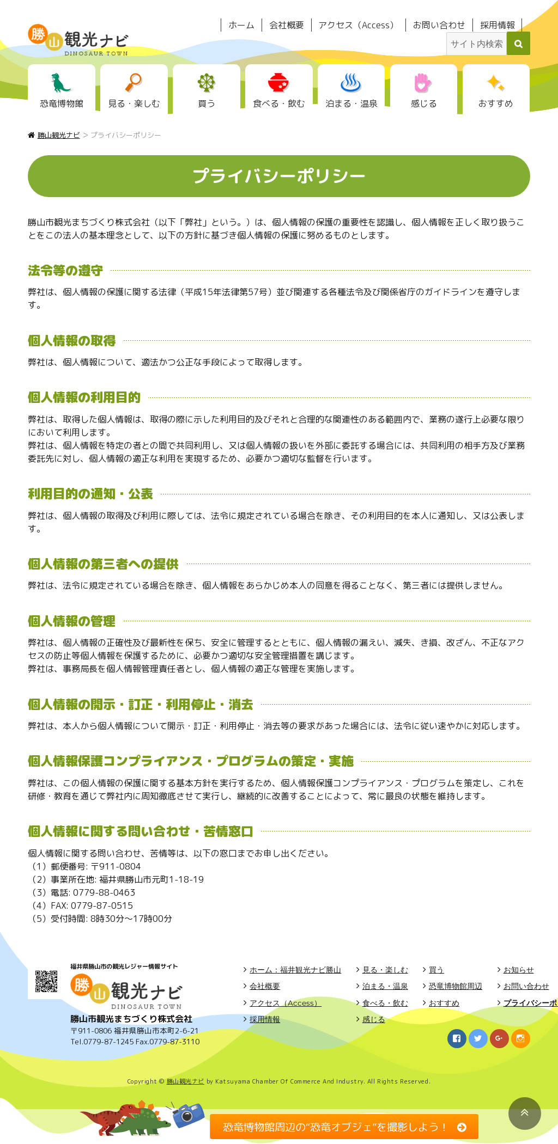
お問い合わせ (439, 25)
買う (206, 103)
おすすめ (495, 103)
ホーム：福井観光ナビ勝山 (295, 969)
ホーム (241, 25)
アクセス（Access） (358, 25)
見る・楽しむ (134, 103)
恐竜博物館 (61, 103)
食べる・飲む (279, 103)
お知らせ (519, 969)
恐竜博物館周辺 (455, 986)
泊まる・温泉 (351, 103)
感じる (424, 103)
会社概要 (286, 25)
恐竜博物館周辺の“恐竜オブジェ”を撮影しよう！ (336, 1126)
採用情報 (497, 25)
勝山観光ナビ (185, 1081)
